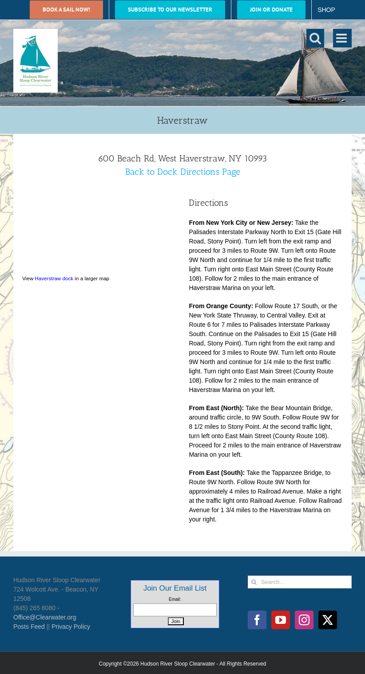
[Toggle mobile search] (315, 38)
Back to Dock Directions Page (182, 171)
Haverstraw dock (54, 278)
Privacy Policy (71, 626)
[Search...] (300, 582)
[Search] (254, 582)
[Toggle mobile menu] (342, 38)
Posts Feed (29, 626)
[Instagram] (304, 620)
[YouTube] (280, 620)
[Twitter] (327, 620)
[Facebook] (257, 620)
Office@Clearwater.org (44, 617)
